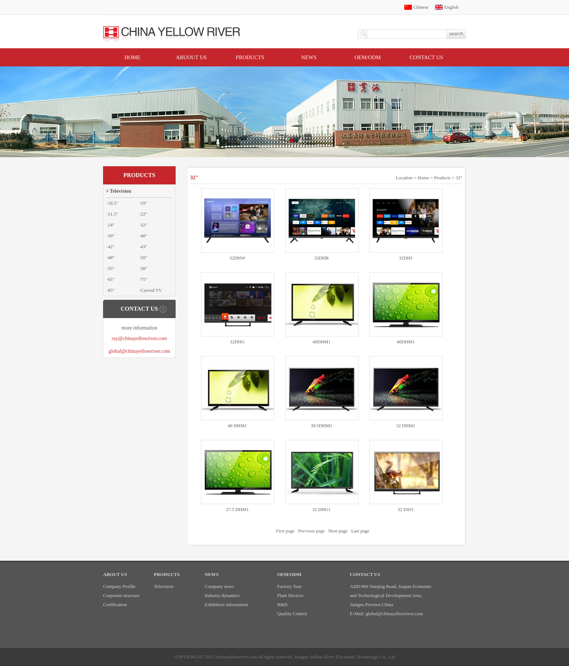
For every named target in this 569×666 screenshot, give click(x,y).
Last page (360, 531)
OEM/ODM (368, 57)
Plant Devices (290, 595)
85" (111, 290)
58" (143, 268)
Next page (338, 531)
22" (143, 214)
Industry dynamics (222, 595)
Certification (115, 604)
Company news (219, 586)
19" (143, 203)
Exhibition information (226, 604)
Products (250, 57)
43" (143, 246)
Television (120, 191)
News (309, 57)
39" (111, 235)
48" (111, 257)
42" (111, 246)
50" (143, 257)
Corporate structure (121, 595)
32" (143, 225)
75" (143, 279)
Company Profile (119, 586)
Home (132, 57)
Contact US (426, 57)
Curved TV (151, 290)
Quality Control (292, 613)
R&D (282, 604)
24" (111, 225)
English (451, 7)
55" (111, 268)
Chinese (421, 7)
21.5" (113, 214)
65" (111, 279)
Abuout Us (191, 57)
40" (143, 235)
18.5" (113, 203)
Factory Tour (289, 586)
